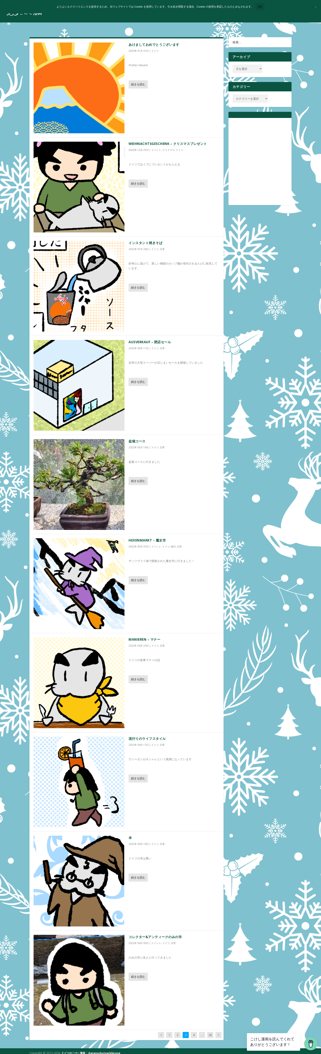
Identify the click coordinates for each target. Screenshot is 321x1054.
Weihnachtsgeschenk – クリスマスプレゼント (168, 140)
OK (260, 6)
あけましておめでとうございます (154, 41)
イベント (156, 146)
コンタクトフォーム (297, 13)
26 (210, 1031)
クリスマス (168, 146)
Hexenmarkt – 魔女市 (147, 536)
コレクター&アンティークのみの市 (155, 933)
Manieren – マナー (144, 636)
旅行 (173, 543)
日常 (162, 245)
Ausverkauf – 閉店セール (150, 338)
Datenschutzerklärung (104, 1049)
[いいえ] (315, 7)
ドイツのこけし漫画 (73, 1049)
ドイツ (155, 47)
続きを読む (138, 81)
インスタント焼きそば (145, 239)
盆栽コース (137, 437)
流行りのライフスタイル (147, 735)
